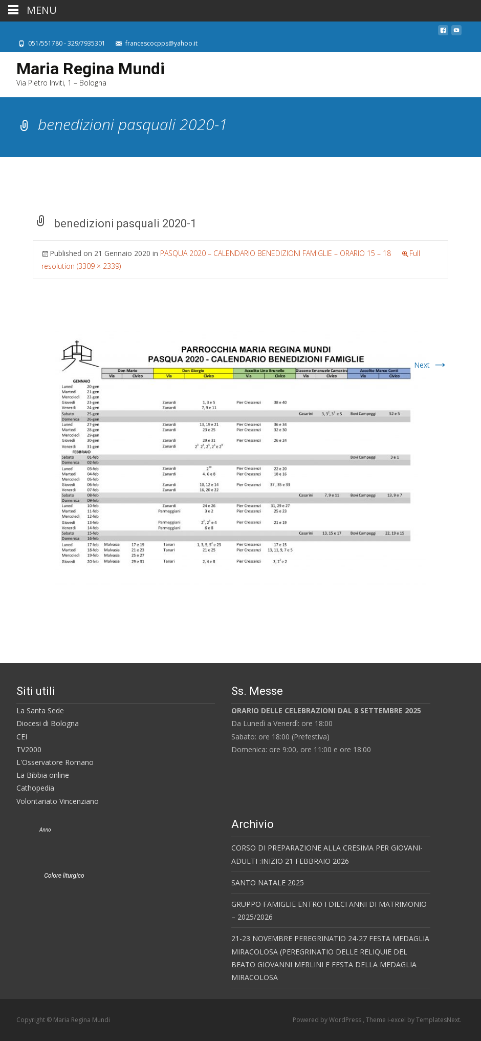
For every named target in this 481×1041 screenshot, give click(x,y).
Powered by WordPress (328, 1019)
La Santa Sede (40, 710)
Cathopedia (35, 788)
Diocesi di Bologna (47, 723)
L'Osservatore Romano (55, 762)
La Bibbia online (42, 775)
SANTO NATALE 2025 (267, 882)
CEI (21, 736)
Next (431, 365)
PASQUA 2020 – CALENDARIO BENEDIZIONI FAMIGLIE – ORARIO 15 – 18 (275, 253)
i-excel (397, 1019)
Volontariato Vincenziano (57, 801)
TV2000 (28, 749)
